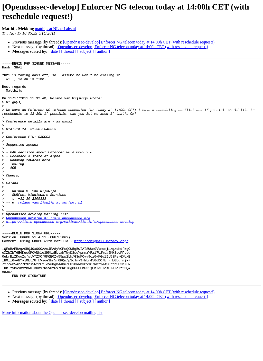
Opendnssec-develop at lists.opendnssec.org (48, 249)
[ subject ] (85, 51)
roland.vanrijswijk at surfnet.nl (50, 230)
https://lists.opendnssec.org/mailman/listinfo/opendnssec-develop (70, 254)
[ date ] (54, 51)
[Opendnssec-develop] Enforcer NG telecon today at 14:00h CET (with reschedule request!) (138, 42)
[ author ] (102, 51)
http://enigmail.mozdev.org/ (101, 277)
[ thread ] (68, 51)
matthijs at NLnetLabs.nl (55, 29)
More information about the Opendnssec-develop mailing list (52, 356)
